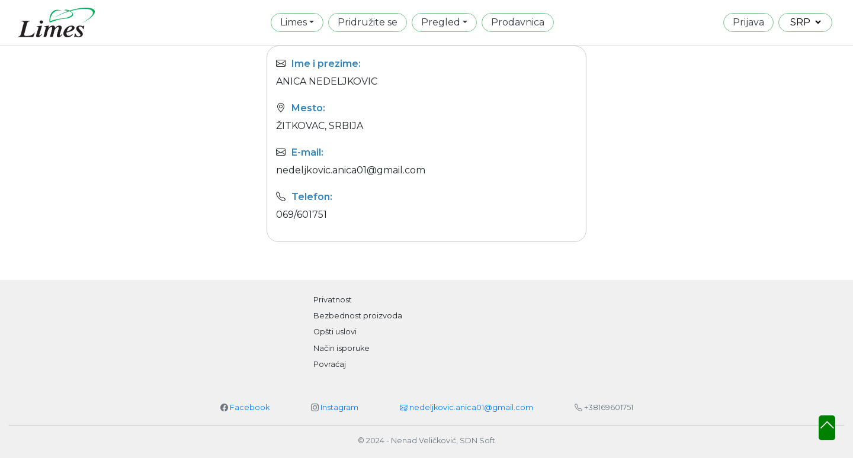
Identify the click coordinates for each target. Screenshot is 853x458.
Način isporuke (341, 348)
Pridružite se (367, 22)
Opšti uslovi (335, 331)
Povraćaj (329, 364)
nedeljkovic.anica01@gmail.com (466, 407)
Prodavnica (517, 22)
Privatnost (332, 299)
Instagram (339, 407)
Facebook (250, 407)
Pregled (440, 22)
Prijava (748, 22)
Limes (293, 22)
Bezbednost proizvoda (357, 315)
